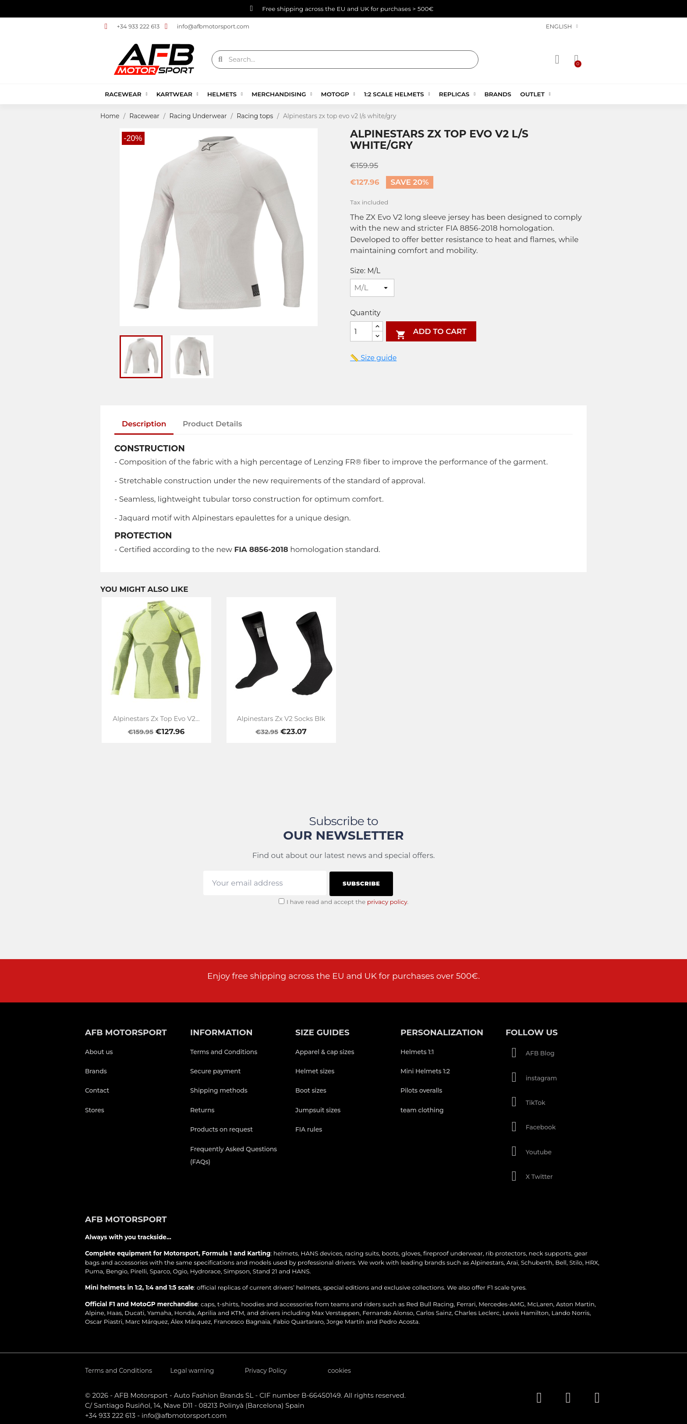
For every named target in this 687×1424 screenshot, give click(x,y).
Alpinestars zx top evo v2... (156, 719)
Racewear (126, 94)
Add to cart (431, 333)
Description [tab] (144, 423)
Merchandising (281, 94)
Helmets (225, 94)
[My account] (558, 59)
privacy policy (387, 900)
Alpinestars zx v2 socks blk (281, 719)
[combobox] (346, 59)
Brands (497, 94)
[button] (575, 59)
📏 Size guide (373, 358)
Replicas (457, 94)
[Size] (372, 288)
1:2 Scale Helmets (397, 94)
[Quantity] (361, 331)
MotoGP (338, 94)
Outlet (535, 94)
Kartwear (177, 94)
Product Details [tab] (212, 423)
